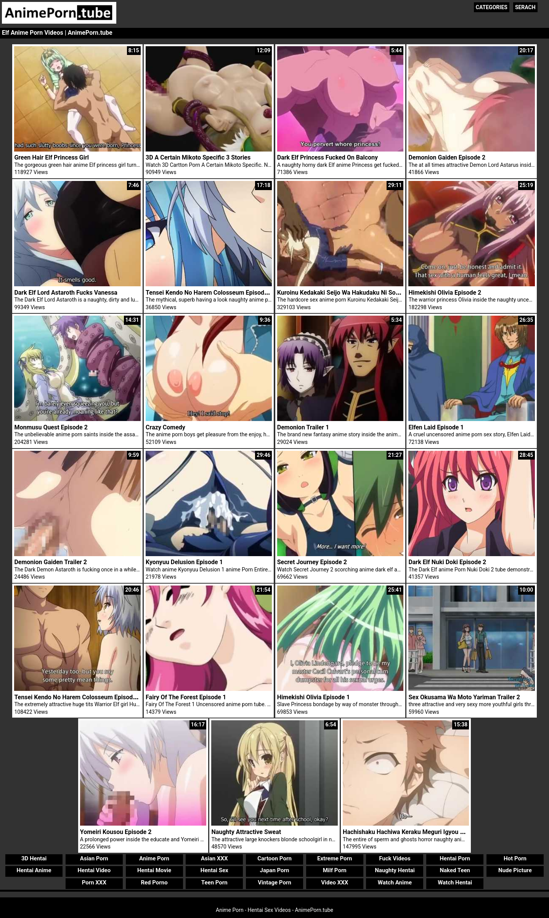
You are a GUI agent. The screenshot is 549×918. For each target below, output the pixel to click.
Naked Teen (455, 870)
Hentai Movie (154, 870)
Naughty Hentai (395, 870)
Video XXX (334, 882)
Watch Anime (395, 882)
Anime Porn (154, 858)
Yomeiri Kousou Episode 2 (116, 832)
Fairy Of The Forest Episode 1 (186, 697)
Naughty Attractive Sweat (246, 832)
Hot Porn (515, 858)
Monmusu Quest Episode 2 (51, 427)
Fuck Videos (395, 858)
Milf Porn (335, 870)
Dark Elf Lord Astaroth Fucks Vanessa (65, 292)
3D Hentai (34, 858)
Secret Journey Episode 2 (312, 562)
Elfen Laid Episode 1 (436, 427)
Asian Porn (94, 858)
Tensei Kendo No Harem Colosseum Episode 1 (209, 292)
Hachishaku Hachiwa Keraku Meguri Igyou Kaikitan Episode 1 (426, 832)
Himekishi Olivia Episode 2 (444, 292)
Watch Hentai (455, 882)
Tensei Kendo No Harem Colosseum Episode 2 (77, 697)
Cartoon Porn (274, 858)
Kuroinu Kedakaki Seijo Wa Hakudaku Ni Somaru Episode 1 (357, 292)
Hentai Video (94, 870)
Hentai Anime (33, 870)
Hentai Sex (214, 870)
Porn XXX (94, 882)
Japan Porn (274, 870)
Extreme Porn (334, 858)
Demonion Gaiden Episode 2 (446, 157)
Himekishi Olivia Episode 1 (313, 697)
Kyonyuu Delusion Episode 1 (184, 562)
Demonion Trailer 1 (303, 427)
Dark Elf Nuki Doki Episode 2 (447, 562)
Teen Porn (214, 882)
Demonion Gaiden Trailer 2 (50, 562)
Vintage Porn (274, 882)
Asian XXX (214, 858)
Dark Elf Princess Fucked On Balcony (327, 157)
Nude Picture (515, 870)
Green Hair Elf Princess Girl (51, 157)
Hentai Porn (455, 858)
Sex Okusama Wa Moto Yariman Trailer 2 (464, 697)
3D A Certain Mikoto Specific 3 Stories (198, 157)
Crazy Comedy (165, 427)
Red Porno (154, 882)
